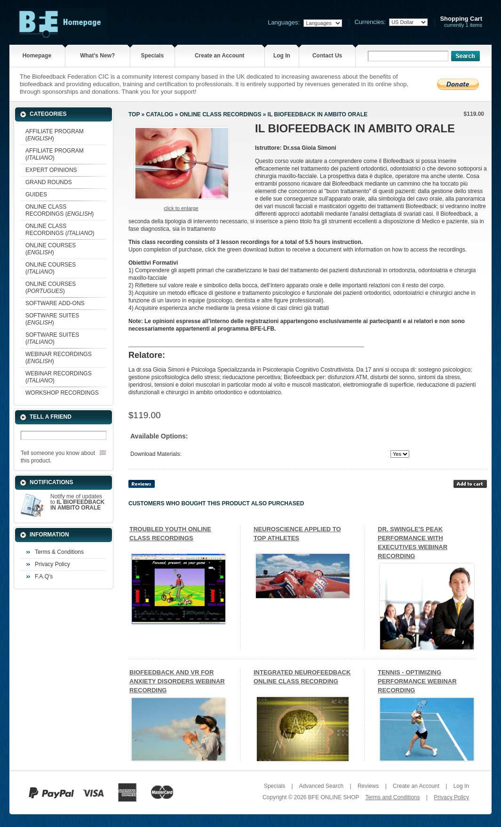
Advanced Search (321, 786)
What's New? (97, 55)
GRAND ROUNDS (48, 182)
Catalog (160, 114)
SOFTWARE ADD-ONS (55, 303)
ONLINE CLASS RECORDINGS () (59, 210)
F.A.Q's (44, 576)
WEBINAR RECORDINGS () (58, 358)
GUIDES (36, 194)
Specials (152, 55)
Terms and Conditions (392, 797)
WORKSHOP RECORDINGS (62, 392)
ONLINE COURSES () (50, 249)
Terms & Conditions (59, 552)
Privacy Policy (52, 564)
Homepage (37, 55)
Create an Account (220, 55)
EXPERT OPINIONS (51, 170)
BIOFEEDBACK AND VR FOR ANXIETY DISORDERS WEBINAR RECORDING (177, 681)
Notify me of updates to (77, 502)
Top (134, 114)
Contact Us (327, 55)
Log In (281, 55)
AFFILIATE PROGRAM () (54, 135)
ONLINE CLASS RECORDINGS (220, 114)
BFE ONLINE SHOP (333, 797)
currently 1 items (461, 22)
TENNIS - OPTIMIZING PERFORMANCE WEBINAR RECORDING (417, 681)
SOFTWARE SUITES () (52, 319)
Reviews (368, 786)
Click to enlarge (181, 208)
